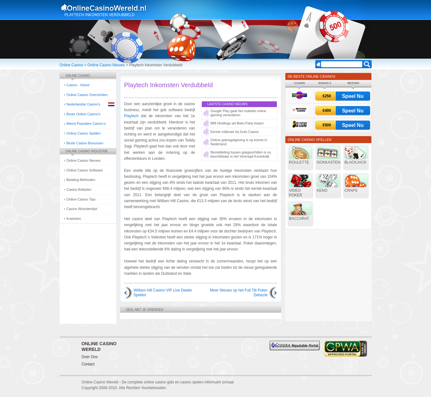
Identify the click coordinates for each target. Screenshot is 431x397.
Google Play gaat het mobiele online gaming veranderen (238, 113)
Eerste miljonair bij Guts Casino (235, 132)
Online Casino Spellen (84, 133)
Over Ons (90, 357)
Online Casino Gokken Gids (106, 8)
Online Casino (71, 65)
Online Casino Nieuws (106, 65)
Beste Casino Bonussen (85, 143)
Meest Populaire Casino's (86, 123)
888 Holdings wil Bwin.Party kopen (237, 123)
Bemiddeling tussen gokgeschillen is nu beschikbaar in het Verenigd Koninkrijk (241, 154)
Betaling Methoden (81, 180)
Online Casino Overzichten (87, 95)
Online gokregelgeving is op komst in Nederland (239, 142)
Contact (88, 364)
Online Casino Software (85, 170)
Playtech (131, 116)
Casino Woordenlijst (82, 209)
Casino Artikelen (79, 189)
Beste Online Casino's (84, 114)
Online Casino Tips (81, 199)
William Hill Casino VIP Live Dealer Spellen (163, 293)
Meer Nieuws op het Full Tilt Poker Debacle (239, 293)
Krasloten (74, 218)
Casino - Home (78, 85)
